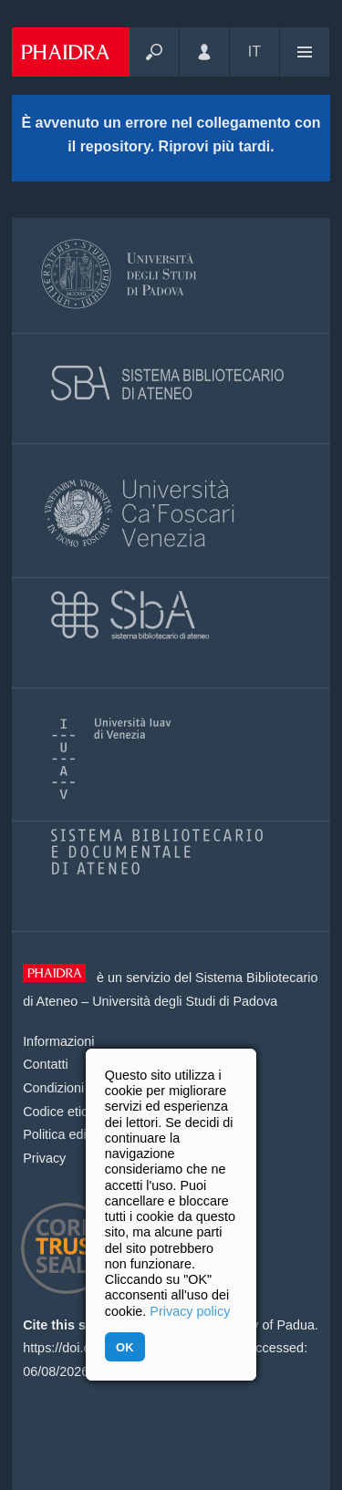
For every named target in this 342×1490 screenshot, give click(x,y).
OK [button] (124, 1347)
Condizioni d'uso (71, 1088)
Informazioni (58, 1041)
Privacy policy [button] (190, 1311)
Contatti (45, 1064)
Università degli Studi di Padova (184, 1001)
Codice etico (59, 1111)
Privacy (44, 1158)
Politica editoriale (72, 1134)
